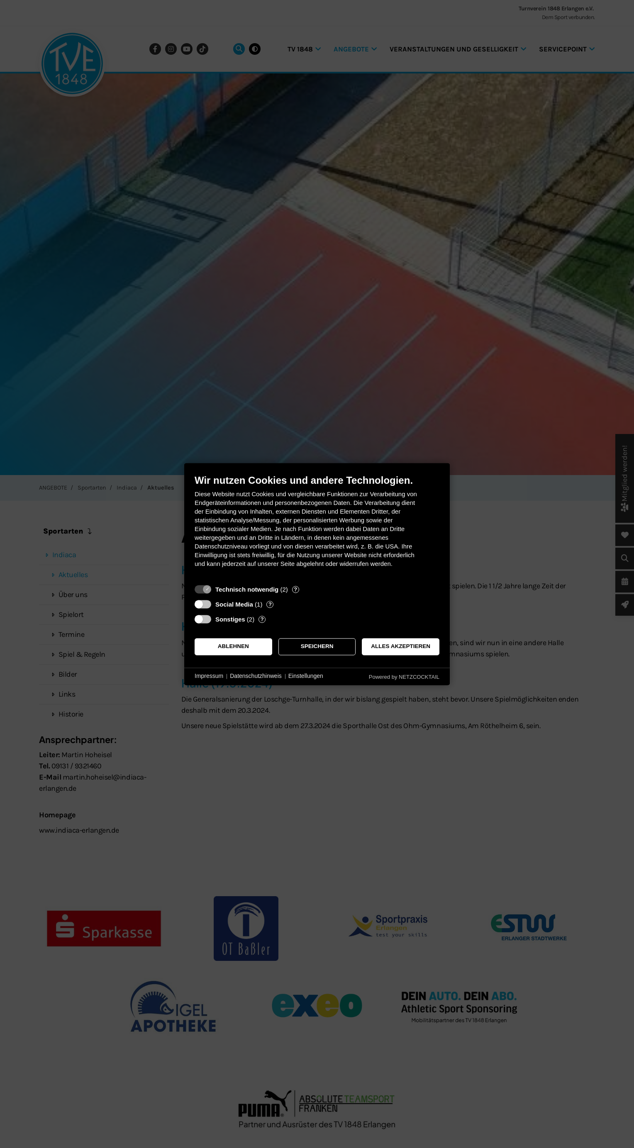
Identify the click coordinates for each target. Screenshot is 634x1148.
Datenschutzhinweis (256, 676)
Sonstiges (230, 619)
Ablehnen (233, 646)
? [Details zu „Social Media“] (270, 604)
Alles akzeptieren (400, 646)
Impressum (209, 676)
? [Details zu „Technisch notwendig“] (295, 589)
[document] (317, 527)
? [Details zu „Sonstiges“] (262, 619)
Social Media (234, 604)
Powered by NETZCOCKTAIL (404, 677)
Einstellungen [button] (305, 676)
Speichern (317, 646)
